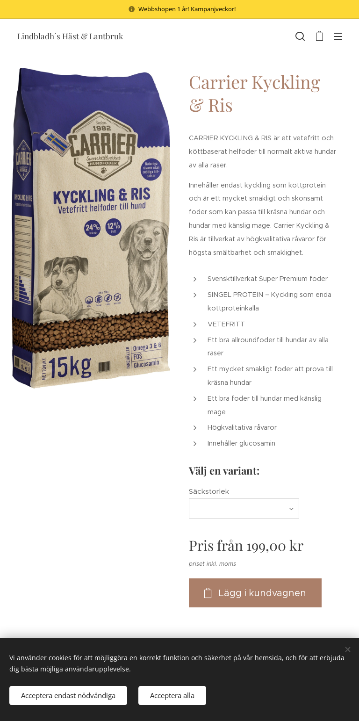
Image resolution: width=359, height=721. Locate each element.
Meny (338, 36)
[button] (300, 36)
